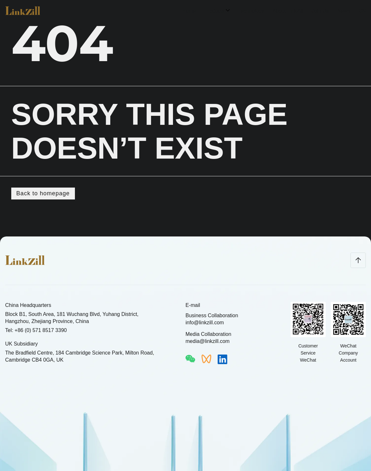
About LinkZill (287, 11)
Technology (251, 11)
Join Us (320, 11)
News (343, 11)
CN (362, 11)
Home (189, 11)
